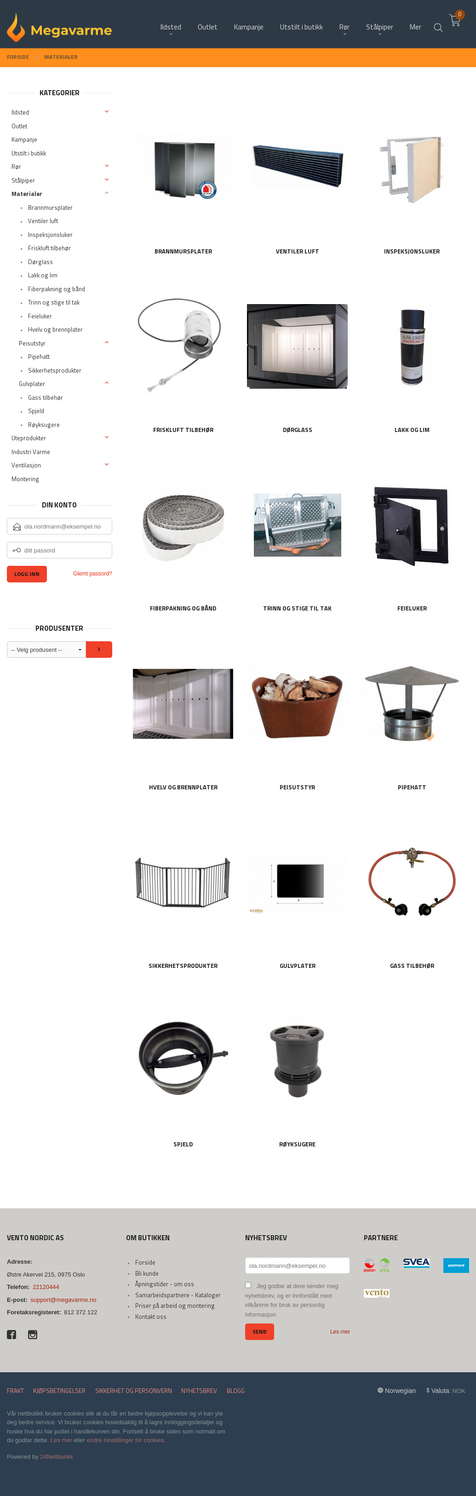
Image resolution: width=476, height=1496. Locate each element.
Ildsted (20, 112)
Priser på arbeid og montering (175, 1305)
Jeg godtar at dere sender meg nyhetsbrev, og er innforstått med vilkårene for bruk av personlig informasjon (291, 1300)
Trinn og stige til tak (54, 302)
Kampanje (24, 139)
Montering (25, 478)
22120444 (46, 1286)
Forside (145, 1262)
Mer (415, 23)
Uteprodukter (28, 438)
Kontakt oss (150, 1316)
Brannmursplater (50, 207)
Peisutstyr (32, 343)
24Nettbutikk (56, 1456)
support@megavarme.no (63, 1299)
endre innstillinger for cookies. (126, 1440)
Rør (16, 166)
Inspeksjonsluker (50, 234)
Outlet (19, 126)
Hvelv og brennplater (55, 329)
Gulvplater (32, 383)
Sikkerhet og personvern (133, 1391)
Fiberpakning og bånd (56, 288)
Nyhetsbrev (199, 1391)
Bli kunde (147, 1273)
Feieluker (40, 316)
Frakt (15, 1391)
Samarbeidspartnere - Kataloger (178, 1295)
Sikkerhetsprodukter (54, 370)
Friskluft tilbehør (49, 248)
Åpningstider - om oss (164, 1284)
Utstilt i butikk (28, 153)
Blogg (236, 1391)
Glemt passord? (92, 573)
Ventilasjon (26, 465)
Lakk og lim (42, 275)
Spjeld (36, 410)
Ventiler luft (43, 220)
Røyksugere (44, 424)
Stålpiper (23, 180)
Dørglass (40, 261)
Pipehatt (39, 356)
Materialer (26, 193)
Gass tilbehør (45, 397)
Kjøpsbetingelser (59, 1391)
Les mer (340, 1332)
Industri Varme (30, 451)
